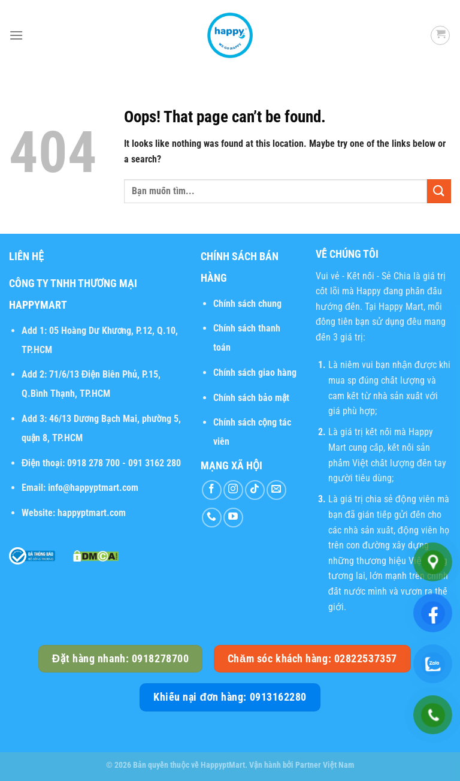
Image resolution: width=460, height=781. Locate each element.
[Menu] (16, 35)
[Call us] (212, 517)
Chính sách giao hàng (254, 372)
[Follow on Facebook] (212, 490)
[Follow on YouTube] (233, 517)
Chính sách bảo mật (251, 397)
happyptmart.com (92, 512)
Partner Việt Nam (324, 765)
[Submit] (439, 191)
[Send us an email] (276, 490)
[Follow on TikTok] (255, 490)
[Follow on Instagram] (233, 490)
